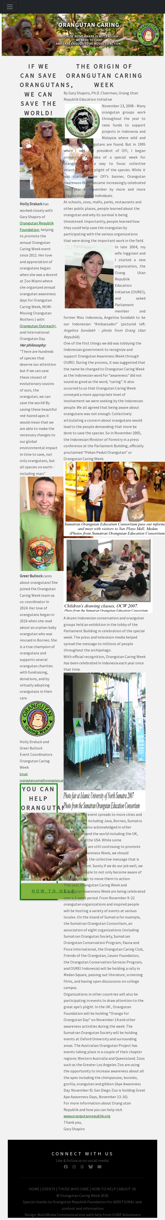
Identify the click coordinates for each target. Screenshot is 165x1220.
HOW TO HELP (54, 891)
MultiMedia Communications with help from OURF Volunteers (89, 1214)
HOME (34, 1188)
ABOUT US (127, 1188)
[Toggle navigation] (10, 7)
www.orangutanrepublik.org (87, 1115)
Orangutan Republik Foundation (80, 1201)
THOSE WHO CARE (73, 1188)
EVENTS (48, 1188)
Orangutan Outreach (37, 325)
